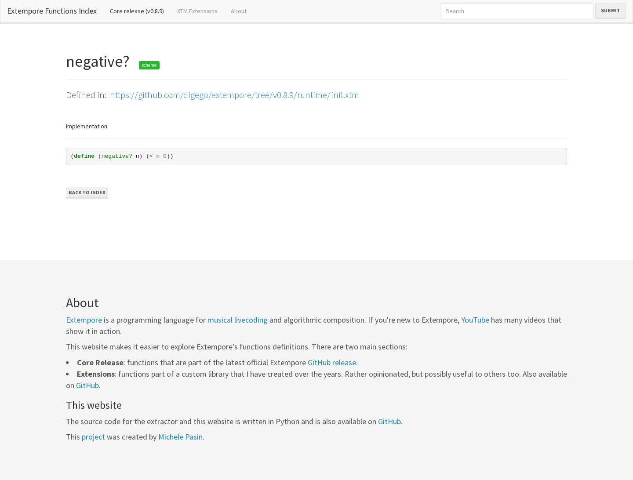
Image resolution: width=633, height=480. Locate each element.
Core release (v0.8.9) (140, 10)
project (93, 437)
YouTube (475, 320)
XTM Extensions (197, 11)
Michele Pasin (180, 437)
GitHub (87, 385)
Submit (610, 10)
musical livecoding (237, 320)
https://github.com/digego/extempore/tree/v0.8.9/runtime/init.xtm (234, 95)
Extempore (84, 320)
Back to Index (87, 192)
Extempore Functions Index (52, 11)
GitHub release (332, 362)
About (239, 11)
